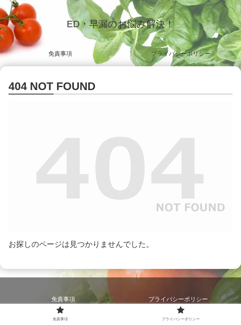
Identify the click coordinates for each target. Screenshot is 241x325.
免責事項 (63, 299)
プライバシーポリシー (178, 299)
